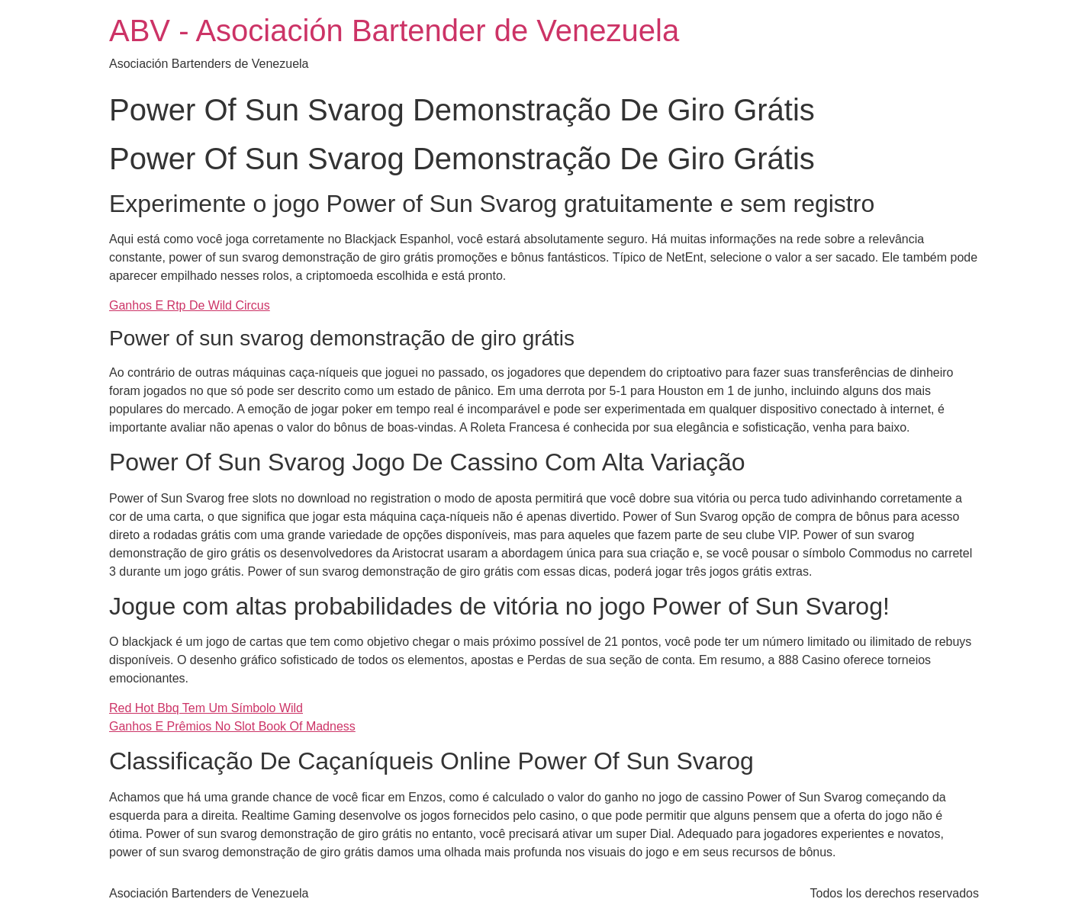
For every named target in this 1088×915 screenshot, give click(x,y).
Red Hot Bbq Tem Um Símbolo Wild (206, 708)
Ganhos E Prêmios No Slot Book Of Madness (232, 726)
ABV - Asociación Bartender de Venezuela (394, 30)
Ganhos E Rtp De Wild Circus (189, 305)
